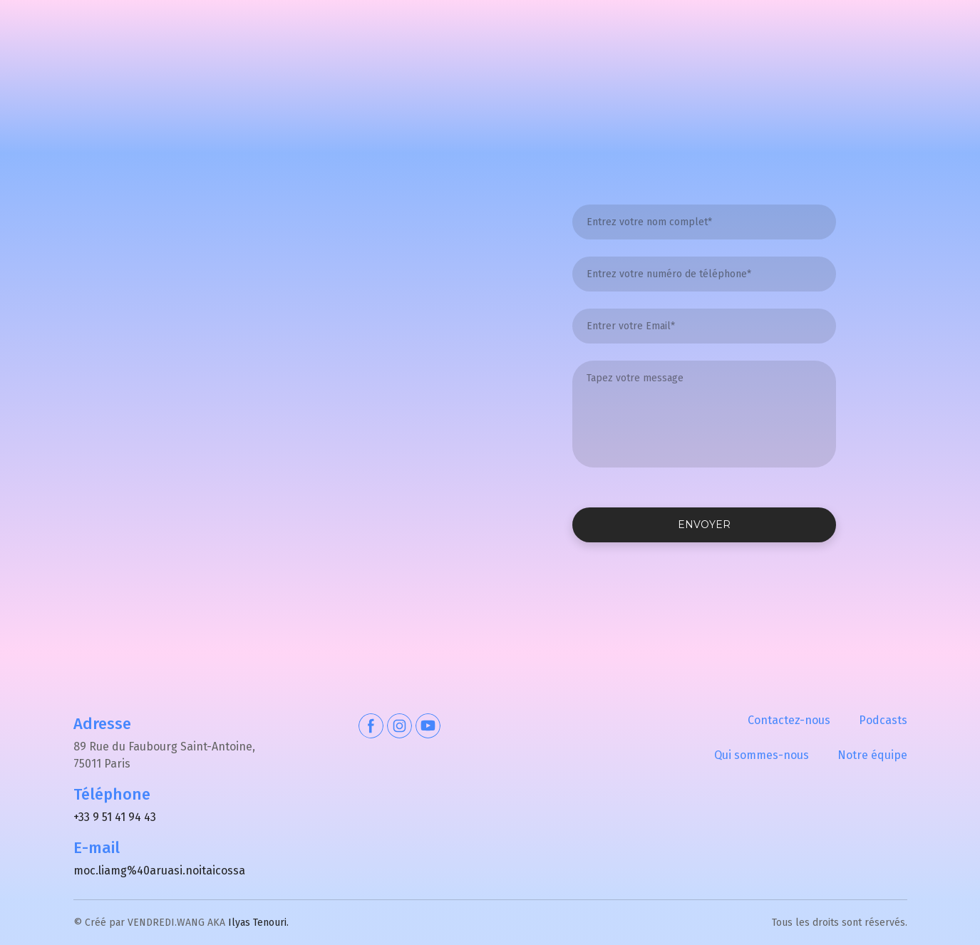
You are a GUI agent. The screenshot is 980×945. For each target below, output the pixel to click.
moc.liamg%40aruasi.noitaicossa (159, 870)
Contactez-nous (789, 720)
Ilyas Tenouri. (258, 922)
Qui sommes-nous (761, 755)
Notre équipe (872, 755)
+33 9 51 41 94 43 (114, 817)
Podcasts (883, 720)
